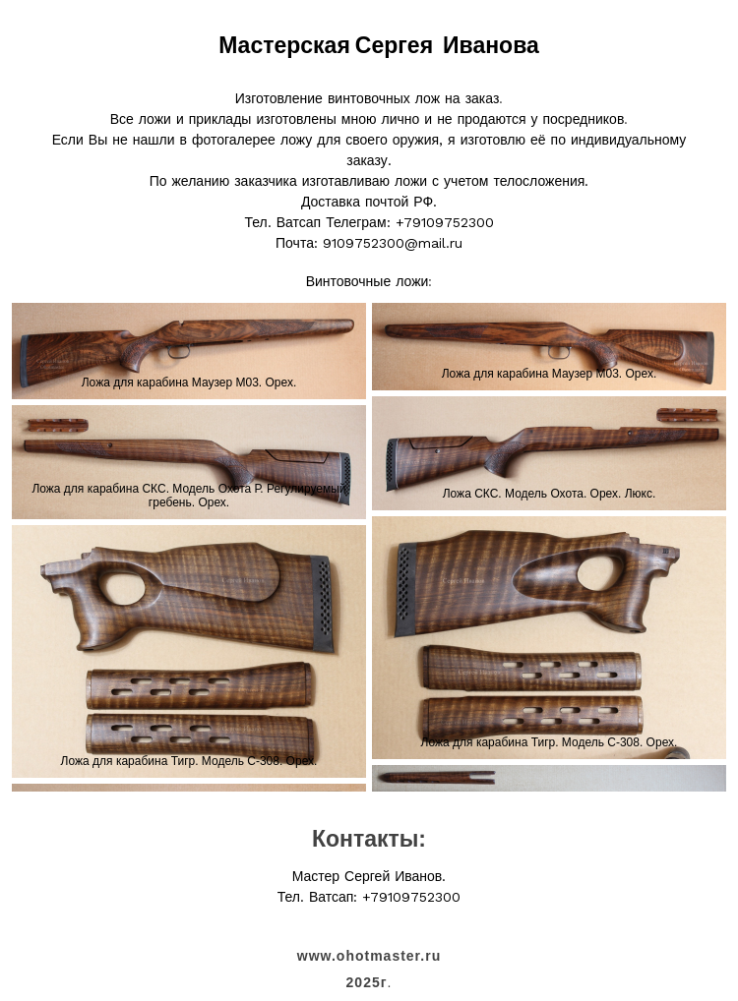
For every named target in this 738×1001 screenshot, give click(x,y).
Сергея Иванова (447, 45)
